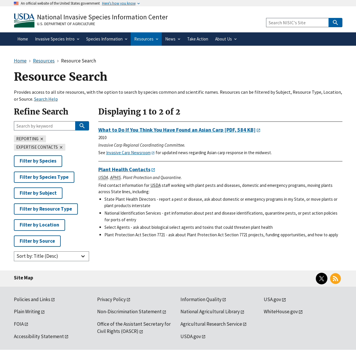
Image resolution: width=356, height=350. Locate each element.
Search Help (46, 99)
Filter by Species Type (44, 177)
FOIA (19, 324)
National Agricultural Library (210, 311)
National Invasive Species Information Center (102, 17)
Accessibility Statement (39, 336)
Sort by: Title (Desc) (37, 256)
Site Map (23, 278)
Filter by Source (37, 241)
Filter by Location (39, 225)
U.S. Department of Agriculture (66, 23)
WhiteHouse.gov (281, 311)
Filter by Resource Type (46, 209)
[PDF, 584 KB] (177, 129)
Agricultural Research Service (211, 324)
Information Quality (201, 299)
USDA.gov (190, 336)
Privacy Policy (111, 299)
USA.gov (272, 299)
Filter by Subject (38, 193)
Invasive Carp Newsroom (128, 152)
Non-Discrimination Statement (129, 311)
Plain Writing (27, 311)
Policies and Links (32, 299)
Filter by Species (38, 161)
